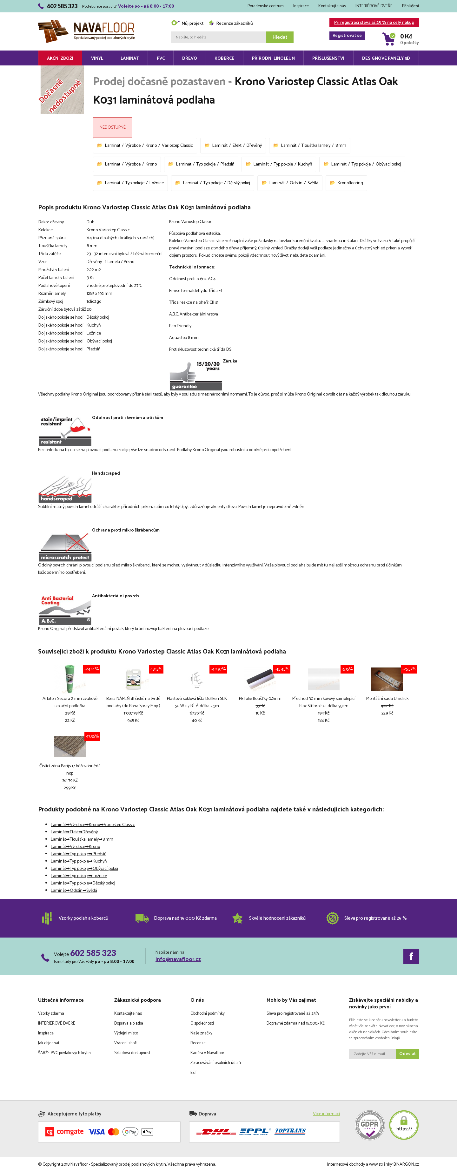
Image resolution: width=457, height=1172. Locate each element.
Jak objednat (48, 1043)
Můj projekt (187, 23)
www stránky (380, 1164)
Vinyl (97, 58)
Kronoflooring (350, 183)
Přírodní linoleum (273, 58)
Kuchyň (305, 164)
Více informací (326, 1114)
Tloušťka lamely (315, 145)
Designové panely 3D (386, 58)
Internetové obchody (346, 1164)
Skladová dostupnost (132, 1053)
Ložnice (156, 183)
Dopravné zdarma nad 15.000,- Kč (296, 1023)
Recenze (198, 1043)
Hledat (280, 37)
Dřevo (189, 58)
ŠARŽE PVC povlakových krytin (64, 1053)
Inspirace (301, 6)
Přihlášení (410, 6)
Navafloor (86, 22)
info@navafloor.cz (178, 959)
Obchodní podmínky (207, 1013)
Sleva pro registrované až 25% (293, 1013)
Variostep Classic (177, 145)
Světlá (313, 183)
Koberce (224, 58)
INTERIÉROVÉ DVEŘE (374, 6)
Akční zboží (60, 58)
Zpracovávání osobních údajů (215, 1063)
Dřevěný (254, 145)
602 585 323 (93, 953)
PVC (161, 58)
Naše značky (201, 1033)
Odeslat (407, 1054)
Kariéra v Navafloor (207, 1053)
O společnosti (202, 1023)
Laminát (130, 58)
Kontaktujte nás (332, 6)
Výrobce (133, 145)
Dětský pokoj (239, 183)
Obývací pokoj (388, 164)
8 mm (340, 145)
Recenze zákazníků (230, 23)
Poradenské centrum (266, 6)
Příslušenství (328, 58)
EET (193, 1072)
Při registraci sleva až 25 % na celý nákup (371, 23)
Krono (151, 145)
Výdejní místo (126, 1033)
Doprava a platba (128, 1023)
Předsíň (227, 164)
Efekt (237, 145)
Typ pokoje (205, 164)
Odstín (296, 183)
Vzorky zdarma (51, 1013)
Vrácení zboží (125, 1043)
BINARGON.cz (406, 1164)
